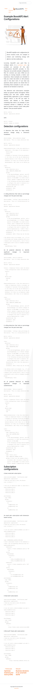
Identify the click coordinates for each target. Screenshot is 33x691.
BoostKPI (16, 688)
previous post (22, 65)
